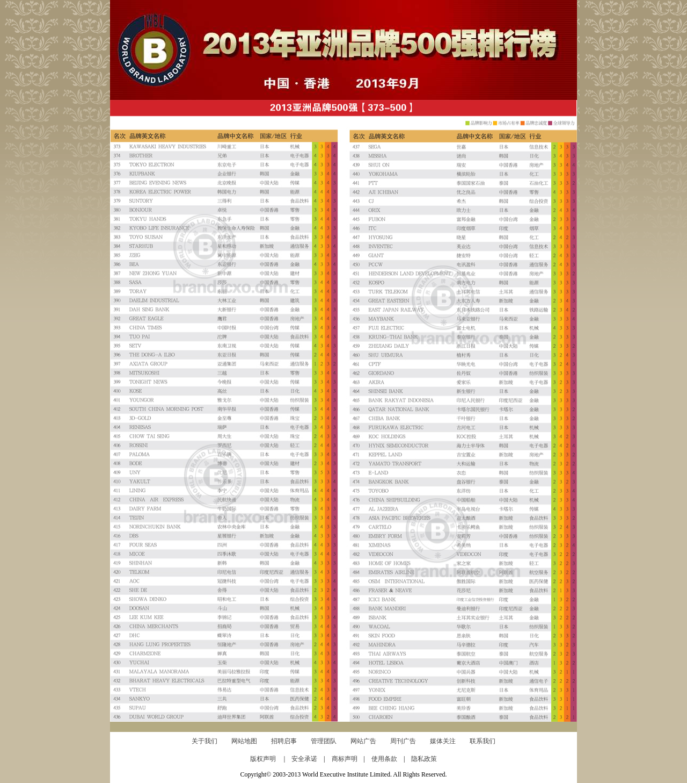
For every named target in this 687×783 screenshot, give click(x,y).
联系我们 (482, 741)
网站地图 (244, 741)
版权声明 (267, 759)
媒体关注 (443, 741)
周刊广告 (403, 741)
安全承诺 (307, 759)
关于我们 (204, 741)
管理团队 (324, 741)
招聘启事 (284, 741)
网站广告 (363, 741)
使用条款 (387, 759)
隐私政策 (424, 759)
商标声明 (348, 759)
